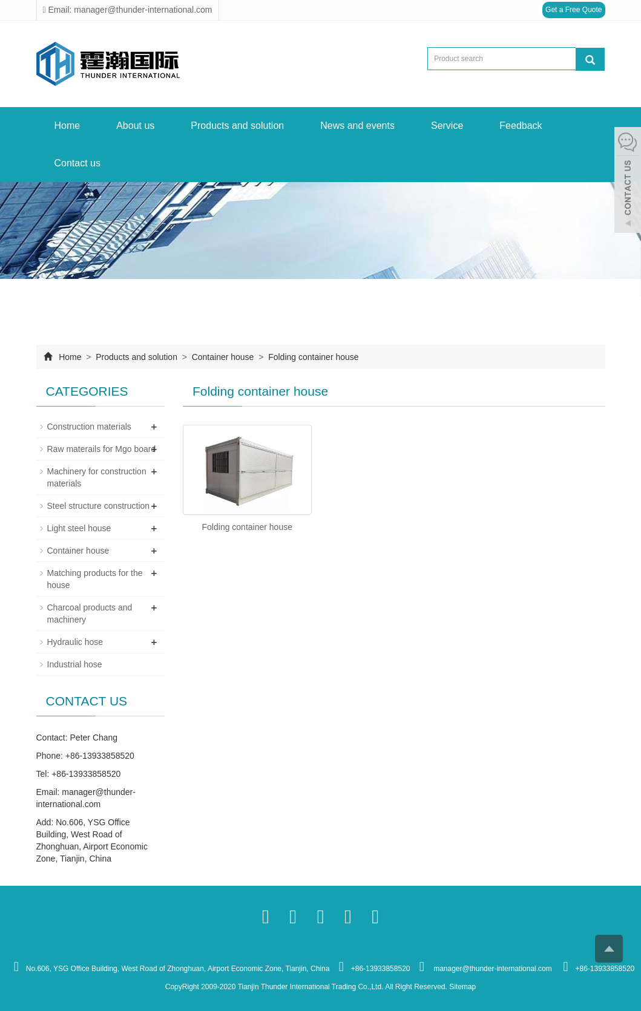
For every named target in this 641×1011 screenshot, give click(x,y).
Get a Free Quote (573, 9)
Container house (223, 357)
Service (447, 125)
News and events (357, 125)
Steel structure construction (98, 506)
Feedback (520, 125)
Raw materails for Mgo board (101, 449)
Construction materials (89, 426)
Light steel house (79, 528)
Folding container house (312, 357)
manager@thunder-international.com (492, 968)
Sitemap (462, 987)
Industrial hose (74, 664)
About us (135, 125)
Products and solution (237, 125)
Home (67, 125)
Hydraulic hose (75, 642)
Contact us (77, 163)
